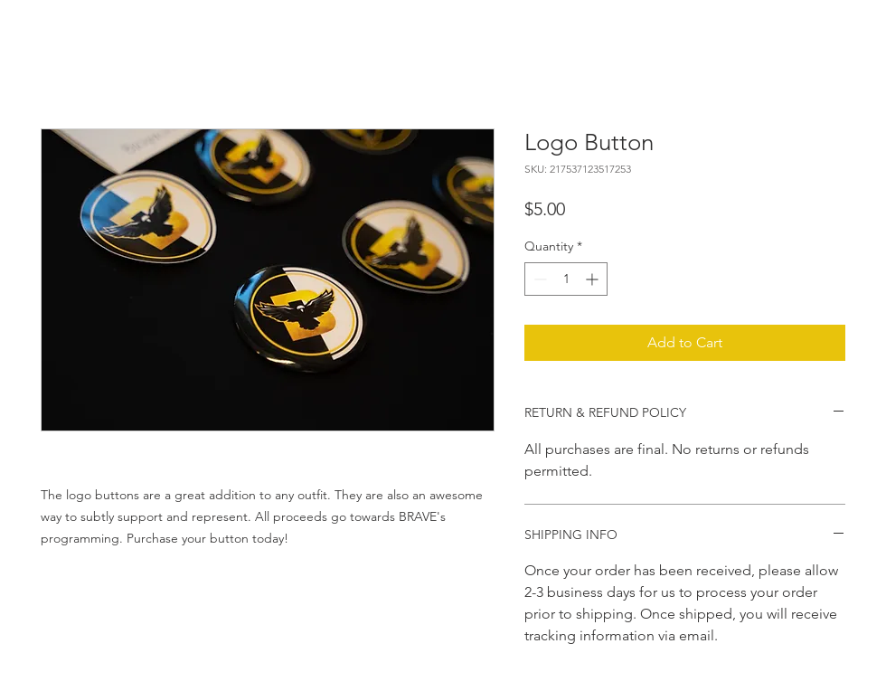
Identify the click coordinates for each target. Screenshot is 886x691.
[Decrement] (538, 279)
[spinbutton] (566, 279)
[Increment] (593, 279)
